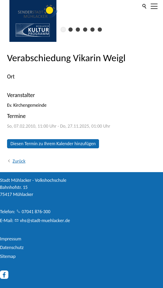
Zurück (19, 161)
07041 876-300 (36, 211)
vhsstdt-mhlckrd (45, 220)
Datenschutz (12, 247)
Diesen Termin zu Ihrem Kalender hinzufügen (53, 143)
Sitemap (8, 256)
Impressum (10, 239)
